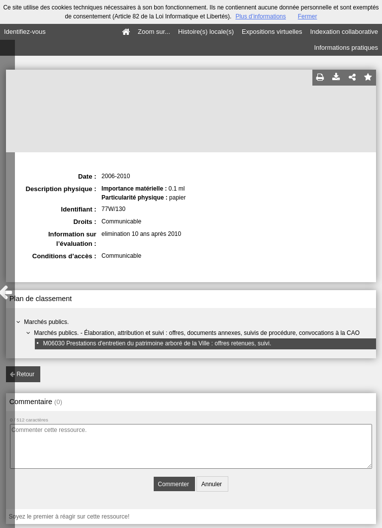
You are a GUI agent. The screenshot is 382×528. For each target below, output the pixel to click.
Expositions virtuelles (272, 31)
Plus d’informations (260, 16)
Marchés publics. (46, 321)
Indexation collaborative (344, 31)
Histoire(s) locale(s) (206, 31)
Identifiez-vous (25, 31)
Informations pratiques (346, 47)
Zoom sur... (154, 31)
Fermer (307, 16)
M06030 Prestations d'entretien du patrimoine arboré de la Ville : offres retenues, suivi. (157, 343)
